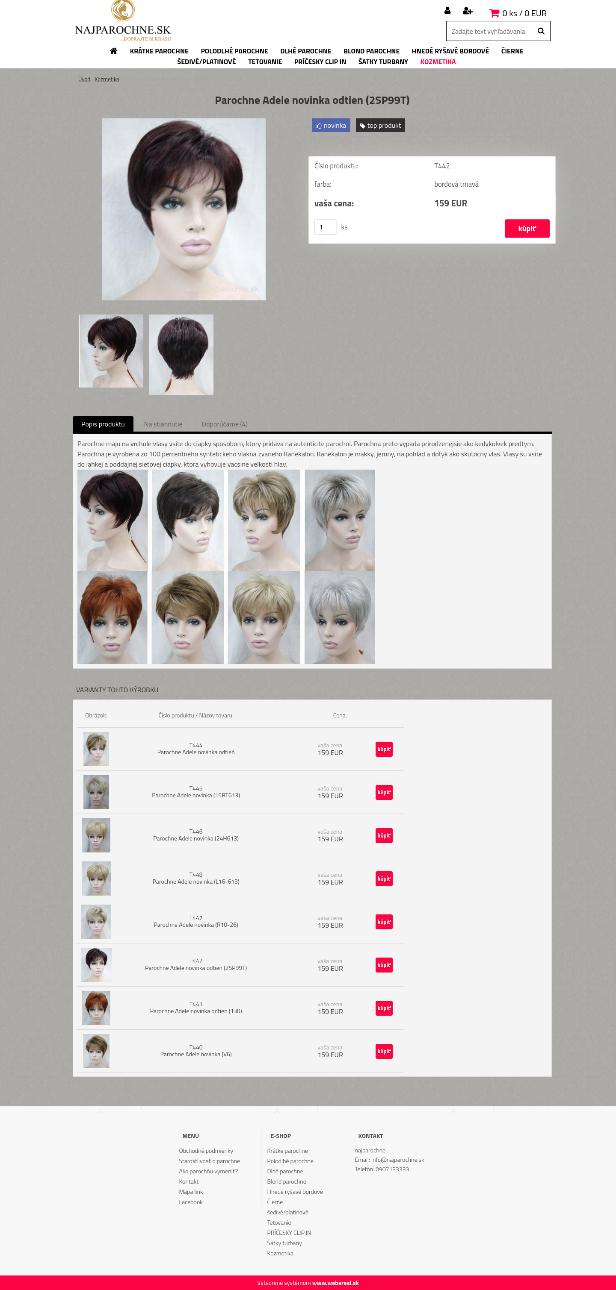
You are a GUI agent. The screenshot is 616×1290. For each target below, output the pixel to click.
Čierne (275, 1201)
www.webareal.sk (335, 1282)
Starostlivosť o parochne (209, 1160)
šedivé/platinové (287, 1212)
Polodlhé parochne (290, 1160)
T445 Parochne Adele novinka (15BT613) (196, 791)
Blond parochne (286, 1181)
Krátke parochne (287, 1150)
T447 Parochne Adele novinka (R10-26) (196, 921)
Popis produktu (103, 424)
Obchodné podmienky (206, 1150)
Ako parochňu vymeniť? (208, 1171)
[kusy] (325, 227)
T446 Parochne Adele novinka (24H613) (196, 835)
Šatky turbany (284, 1242)
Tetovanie (279, 1222)
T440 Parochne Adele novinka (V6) (196, 1050)
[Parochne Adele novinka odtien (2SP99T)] (184, 122)
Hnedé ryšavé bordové (295, 1191)
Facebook (190, 1201)
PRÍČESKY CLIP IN (289, 1232)
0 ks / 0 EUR (525, 13)
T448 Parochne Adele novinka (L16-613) (196, 878)
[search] (540, 31)
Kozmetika (107, 79)
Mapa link (191, 1191)
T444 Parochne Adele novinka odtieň (196, 748)
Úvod (84, 79)
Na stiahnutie (163, 424)
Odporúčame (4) (225, 424)
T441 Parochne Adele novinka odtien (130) (196, 1007)
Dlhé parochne (285, 1171)
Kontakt (188, 1181)
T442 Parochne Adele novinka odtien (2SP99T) (196, 964)
